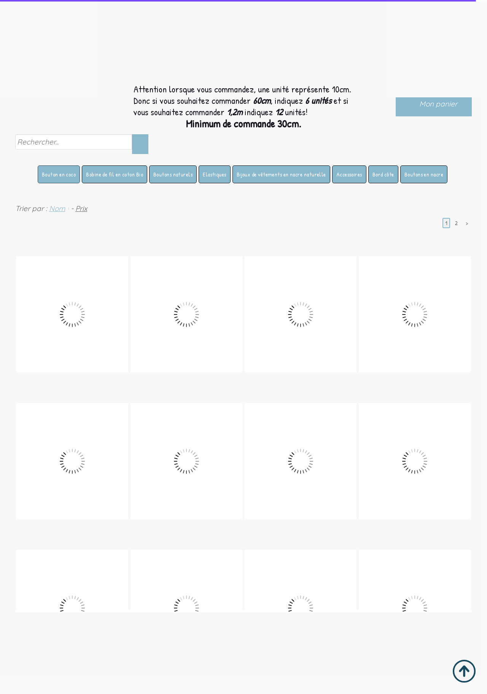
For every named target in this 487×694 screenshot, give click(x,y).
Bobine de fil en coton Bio (114, 174)
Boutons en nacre (423, 174)
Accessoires (349, 174)
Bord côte (383, 174)
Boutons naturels (173, 174)
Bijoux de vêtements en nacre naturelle (281, 174)
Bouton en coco (59, 174)
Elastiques (214, 174)
